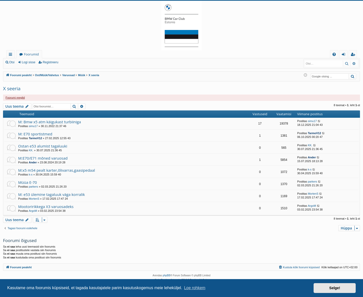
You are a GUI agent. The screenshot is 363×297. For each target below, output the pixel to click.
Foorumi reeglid (15, 97)
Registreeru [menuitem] (354, 55)
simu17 (33, 126)
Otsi (11, 62)
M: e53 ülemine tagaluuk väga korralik (51, 194)
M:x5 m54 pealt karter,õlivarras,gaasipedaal (56, 170)
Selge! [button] (334, 288)
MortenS (34, 198)
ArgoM (33, 210)
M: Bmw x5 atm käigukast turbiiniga (49, 121)
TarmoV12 (35, 138)
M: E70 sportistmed (35, 133)
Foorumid (31, 54)
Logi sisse (28, 62)
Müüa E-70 (27, 182)
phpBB (166, 275)
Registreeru (50, 62)
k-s (31, 174)
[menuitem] (334, 54)
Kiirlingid (11, 55)
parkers (33, 186)
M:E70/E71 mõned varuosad (43, 158)
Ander (33, 162)
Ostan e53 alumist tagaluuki (42, 145)
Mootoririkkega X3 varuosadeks (46, 206)
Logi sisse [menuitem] (344, 55)
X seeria (11, 88)
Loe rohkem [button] (194, 288)
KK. (31, 150)
